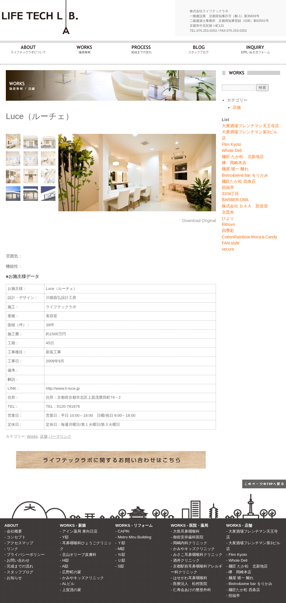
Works (32, 436)
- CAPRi (122, 531)
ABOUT (28, 48)
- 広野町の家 (70, 572)
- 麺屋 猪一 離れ (240, 578)
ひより (228, 218)
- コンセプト (15, 537)
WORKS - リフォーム (134, 525)
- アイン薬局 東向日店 (78, 531)
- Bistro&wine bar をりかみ (249, 583)
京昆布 (228, 212)
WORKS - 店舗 (239, 525)
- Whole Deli (236, 560)
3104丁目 (230, 193)
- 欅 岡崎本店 (238, 572)
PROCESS (143, 48)
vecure (228, 249)
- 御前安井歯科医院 (187, 537)
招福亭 (228, 187)
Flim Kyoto (231, 144)
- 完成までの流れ (18, 566)
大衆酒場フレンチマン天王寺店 (250, 125)
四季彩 (228, 230)
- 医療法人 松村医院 (189, 583)
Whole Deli (232, 150)
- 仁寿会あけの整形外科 (191, 590)
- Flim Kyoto (236, 554)
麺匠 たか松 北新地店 (243, 156)
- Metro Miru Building (133, 537)
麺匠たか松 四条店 (239, 181)
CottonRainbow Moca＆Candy (249, 237)
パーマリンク (59, 436)
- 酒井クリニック (185, 560)
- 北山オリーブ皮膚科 (78, 554)
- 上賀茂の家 (70, 590)
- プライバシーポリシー (24, 554)
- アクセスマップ (18, 543)
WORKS (85, 48)
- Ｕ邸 (120, 560)
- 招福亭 (233, 595)
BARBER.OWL (235, 199)
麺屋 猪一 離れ (235, 168)
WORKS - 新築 (73, 525)
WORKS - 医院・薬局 (189, 525)
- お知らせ (13, 578)
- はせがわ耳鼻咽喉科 (189, 578)
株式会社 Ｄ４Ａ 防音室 (245, 206)
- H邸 (64, 560)
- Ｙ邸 (120, 543)
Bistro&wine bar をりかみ (245, 175)
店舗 (44, 436)
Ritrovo (228, 224)
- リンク (11, 549)
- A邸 (64, 566)
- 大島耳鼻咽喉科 (185, 531)
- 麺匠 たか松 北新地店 (247, 566)
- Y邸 (64, 537)
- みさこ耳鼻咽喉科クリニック (196, 554)
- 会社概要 (13, 531)
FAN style (230, 243)
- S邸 (119, 566)
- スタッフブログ (18, 572)
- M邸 (120, 549)
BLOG (200, 48)
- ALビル (67, 583)
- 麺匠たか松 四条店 (243, 590)
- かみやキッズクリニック (82, 578)
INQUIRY (257, 48)
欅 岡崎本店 (234, 162)
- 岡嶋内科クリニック (189, 543)
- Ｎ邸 (120, 554)
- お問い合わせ (16, 560)
